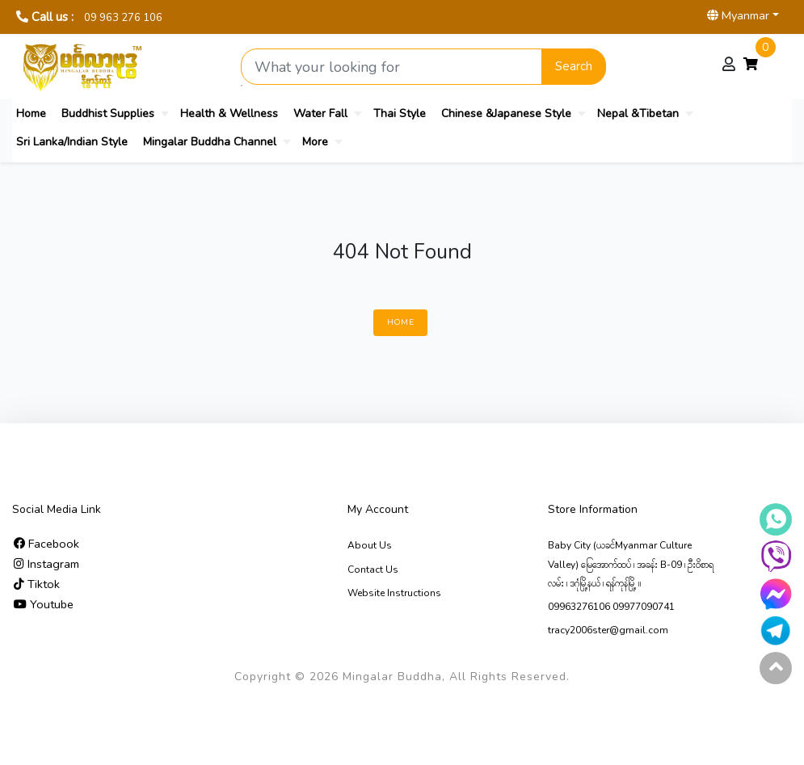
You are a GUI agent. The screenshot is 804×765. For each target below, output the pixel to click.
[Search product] (392, 66)
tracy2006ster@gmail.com (608, 630)
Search (573, 66)
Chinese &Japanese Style (506, 113)
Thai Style (399, 113)
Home (31, 113)
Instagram (46, 564)
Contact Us (372, 569)
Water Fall (320, 113)
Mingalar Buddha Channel (209, 141)
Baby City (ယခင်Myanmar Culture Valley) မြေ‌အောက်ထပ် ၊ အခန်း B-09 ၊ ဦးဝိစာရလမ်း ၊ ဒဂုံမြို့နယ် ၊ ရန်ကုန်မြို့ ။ (630, 564)
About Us (369, 545)
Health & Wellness (229, 113)
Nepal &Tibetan (638, 113)
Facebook (46, 544)
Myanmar (738, 15)
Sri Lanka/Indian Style (72, 141)
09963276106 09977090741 (611, 606)
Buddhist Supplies (107, 113)
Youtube (44, 604)
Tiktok (37, 584)
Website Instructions (394, 592)
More (315, 141)
